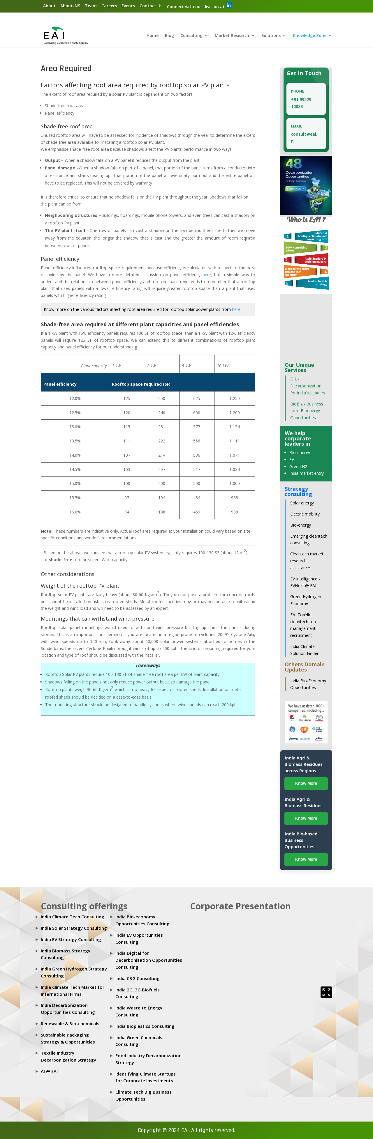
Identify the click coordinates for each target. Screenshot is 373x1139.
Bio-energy (299, 453)
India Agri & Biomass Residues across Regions (303, 764)
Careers (109, 5)
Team (91, 5)
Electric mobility (305, 514)
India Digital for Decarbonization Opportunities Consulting (148, 960)
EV (291, 459)
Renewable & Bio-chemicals (70, 1023)
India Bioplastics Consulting (145, 1026)
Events (128, 5)
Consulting (191, 36)
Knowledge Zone (309, 36)
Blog (169, 36)
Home (153, 36)
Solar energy (302, 503)
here (207, 274)
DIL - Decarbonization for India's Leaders (307, 386)
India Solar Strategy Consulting (74, 928)
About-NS (70, 5)
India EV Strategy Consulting (71, 939)
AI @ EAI (49, 1071)
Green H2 (298, 466)
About (49, 5)
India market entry (306, 473)
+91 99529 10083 (301, 103)
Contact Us (151, 5)
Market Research (232, 36)
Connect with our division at (199, 5)
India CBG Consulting (137, 978)
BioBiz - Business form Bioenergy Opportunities (306, 411)
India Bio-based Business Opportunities (300, 840)
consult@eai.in (305, 138)
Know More (306, 783)
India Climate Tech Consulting (72, 917)
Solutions (271, 36)
